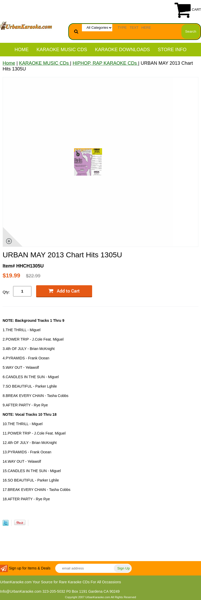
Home (22, 49)
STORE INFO (172, 49)
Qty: (6, 292)
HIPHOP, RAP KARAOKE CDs (105, 63)
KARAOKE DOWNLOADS (122, 49)
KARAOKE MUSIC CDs (62, 49)
